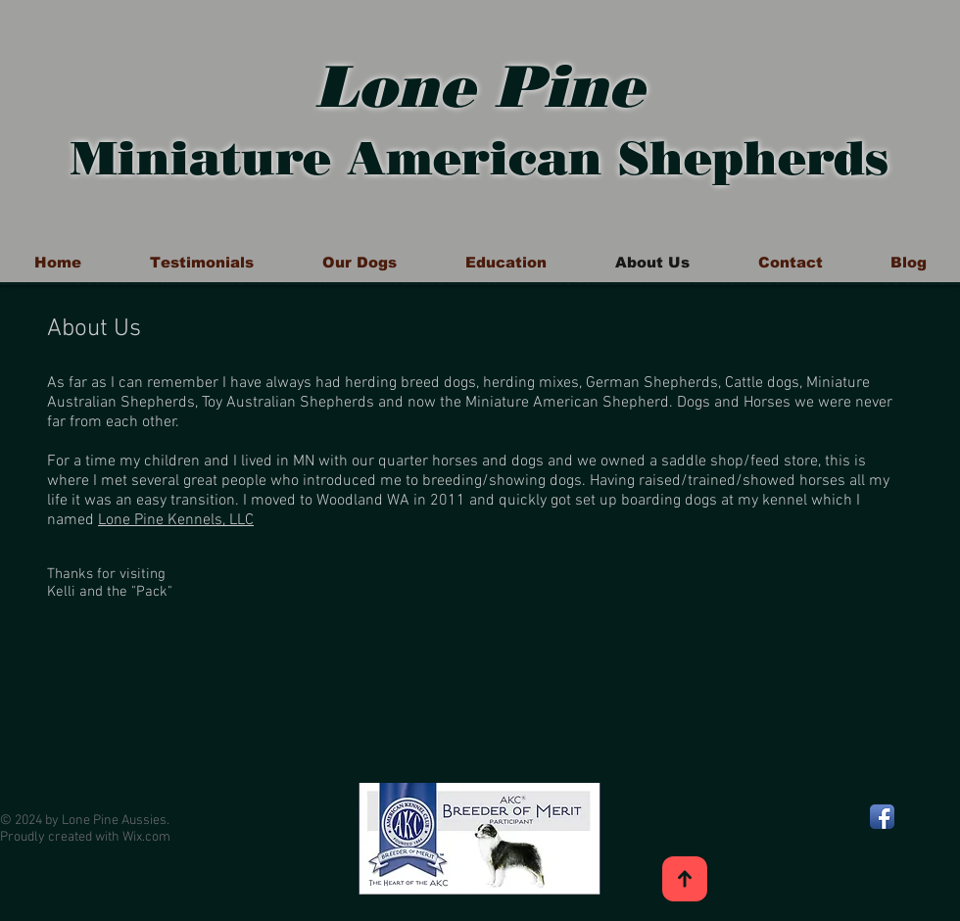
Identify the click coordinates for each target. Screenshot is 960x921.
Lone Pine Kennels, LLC (176, 520)
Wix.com (146, 837)
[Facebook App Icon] (882, 816)
